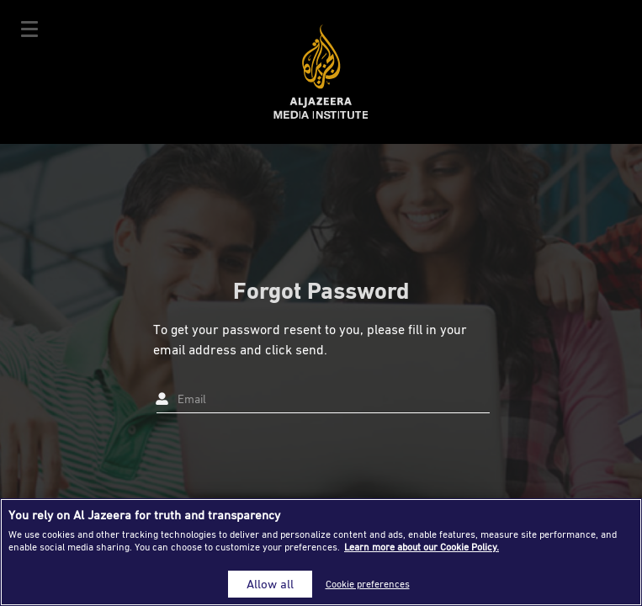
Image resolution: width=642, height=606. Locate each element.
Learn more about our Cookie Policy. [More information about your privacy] (421, 546)
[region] (321, 552)
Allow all (270, 584)
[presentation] (281, 459)
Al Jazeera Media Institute (321, 72)
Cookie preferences (368, 583)
